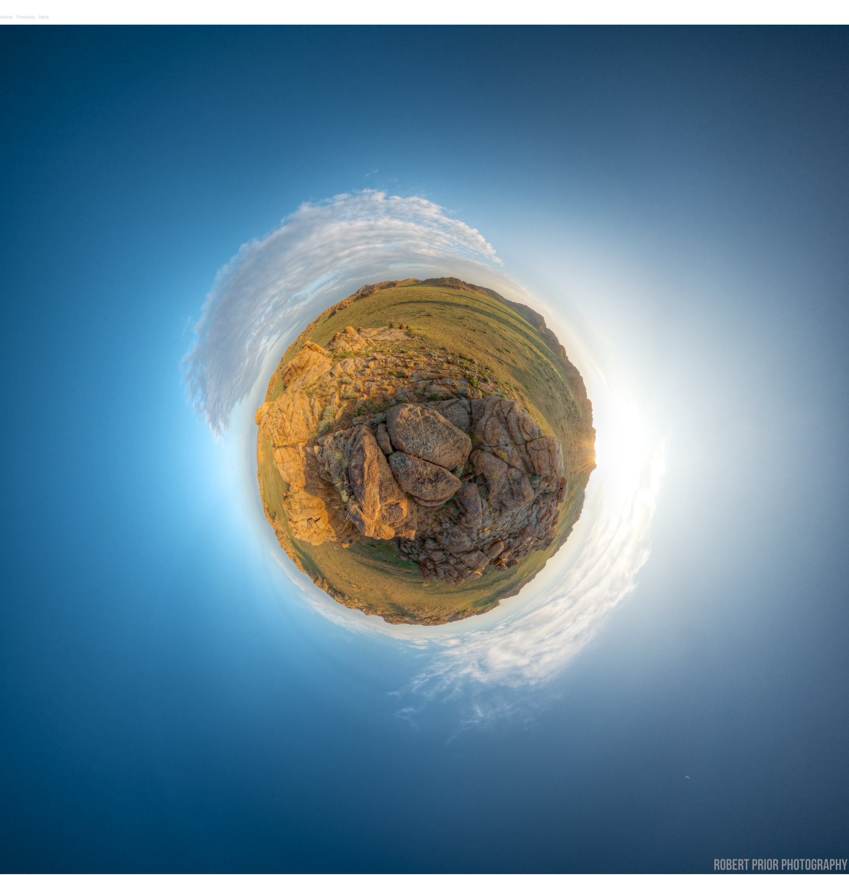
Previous (26, 17)
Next (44, 17)
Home (6, 17)
